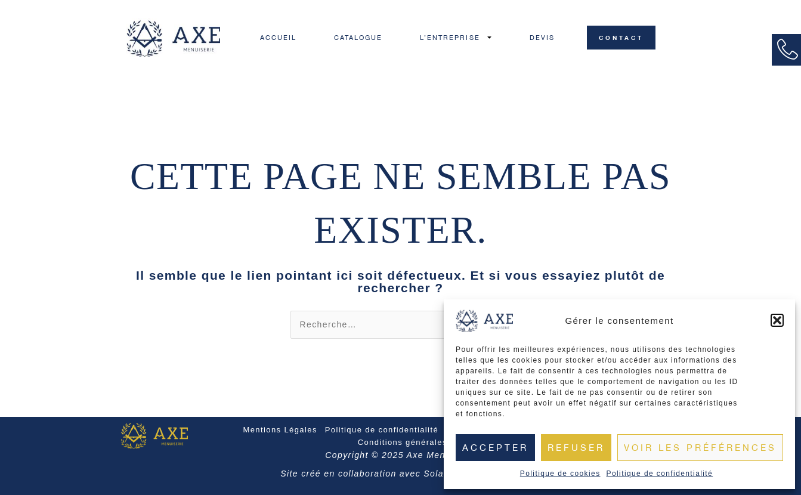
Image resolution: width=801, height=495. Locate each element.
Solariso (441, 473)
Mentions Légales (280, 429)
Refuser (576, 448)
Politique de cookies (560, 473)
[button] (777, 320)
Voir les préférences (700, 448)
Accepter (495, 448)
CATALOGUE (358, 37)
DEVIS (542, 37)
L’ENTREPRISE (456, 37)
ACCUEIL (278, 37)
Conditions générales (402, 442)
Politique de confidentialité (660, 473)
